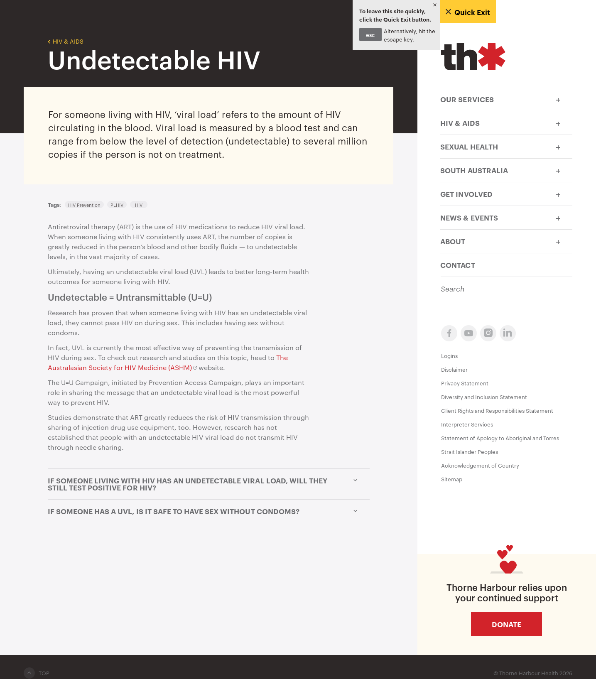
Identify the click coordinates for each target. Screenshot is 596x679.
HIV (138, 204)
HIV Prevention (84, 204)
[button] (558, 99)
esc (370, 34)
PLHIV (116, 204)
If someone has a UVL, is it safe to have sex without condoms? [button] (209, 511)
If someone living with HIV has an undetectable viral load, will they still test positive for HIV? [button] (209, 484)
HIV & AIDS (65, 40)
